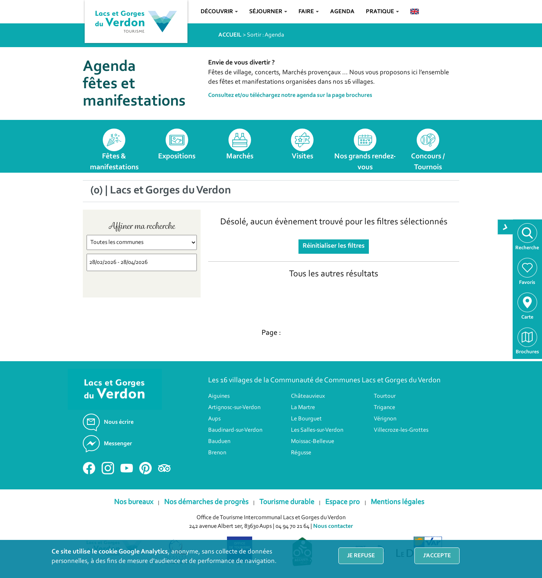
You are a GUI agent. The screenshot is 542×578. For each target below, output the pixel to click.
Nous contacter (333, 526)
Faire (308, 12)
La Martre (303, 408)
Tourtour (385, 396)
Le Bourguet (306, 419)
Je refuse (361, 556)
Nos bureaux (133, 502)
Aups (214, 419)
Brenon (217, 453)
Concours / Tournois (428, 162)
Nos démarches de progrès (206, 502)
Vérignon (385, 419)
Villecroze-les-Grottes (401, 430)
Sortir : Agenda (265, 35)
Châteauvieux (308, 396)
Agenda (342, 12)
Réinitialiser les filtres (334, 246)
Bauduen (219, 441)
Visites (302, 156)
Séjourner (268, 12)
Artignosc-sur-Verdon (234, 408)
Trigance (384, 408)
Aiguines (219, 396)
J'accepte (437, 556)
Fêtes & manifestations (114, 162)
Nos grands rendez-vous (365, 162)
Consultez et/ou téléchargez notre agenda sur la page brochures (290, 95)
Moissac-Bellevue (312, 441)
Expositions (176, 156)
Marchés (239, 156)
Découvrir (219, 12)
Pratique (382, 12)
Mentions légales (397, 502)
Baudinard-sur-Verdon (235, 430)
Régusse (301, 453)
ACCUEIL (230, 35)
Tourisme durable (286, 502)
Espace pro (342, 502)
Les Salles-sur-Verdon (317, 430)
